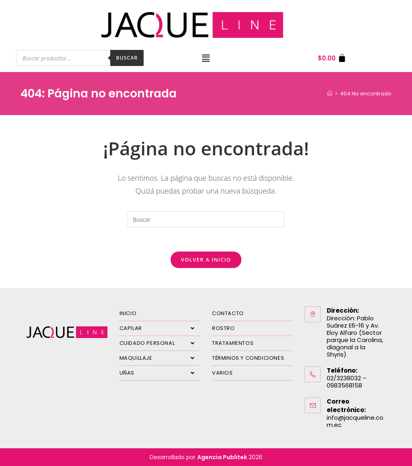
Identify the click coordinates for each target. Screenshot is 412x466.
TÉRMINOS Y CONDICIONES (248, 358)
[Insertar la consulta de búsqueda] (206, 219)
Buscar (127, 57)
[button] (206, 58)
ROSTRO (223, 328)
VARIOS (222, 373)
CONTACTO (228, 313)
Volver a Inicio (206, 259)
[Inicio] (329, 93)
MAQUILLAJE (159, 358)
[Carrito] (332, 58)
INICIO (128, 313)
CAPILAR (159, 328)
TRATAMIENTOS (232, 343)
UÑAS (159, 373)
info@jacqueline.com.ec (355, 421)
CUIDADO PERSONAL (159, 343)
